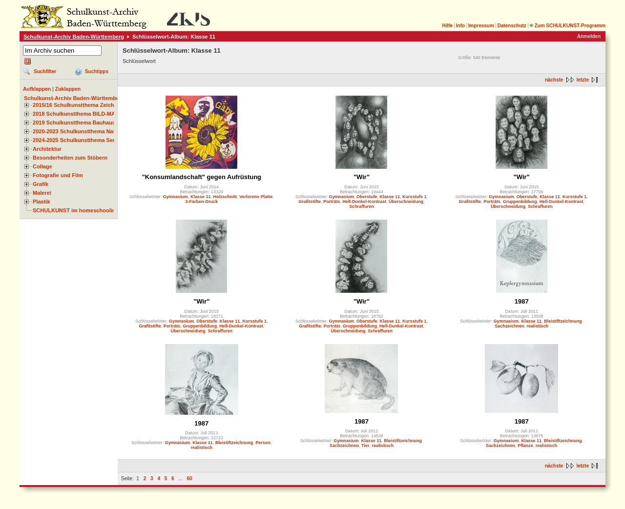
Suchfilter (45, 71)
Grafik (40, 184)
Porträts (331, 201)
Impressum (481, 25)
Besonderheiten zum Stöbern (70, 158)
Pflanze (525, 445)
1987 (522, 301)
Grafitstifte (309, 201)
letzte (582, 79)
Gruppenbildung (520, 201)
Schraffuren (361, 206)
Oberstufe (366, 196)
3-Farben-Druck (202, 201)
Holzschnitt (225, 196)
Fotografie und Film (58, 175)
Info (460, 25)
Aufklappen (37, 89)
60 (189, 478)
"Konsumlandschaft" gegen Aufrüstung (201, 177)
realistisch (537, 326)
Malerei (42, 193)
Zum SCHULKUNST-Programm (567, 25)
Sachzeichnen (509, 326)
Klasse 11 (200, 196)
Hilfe (447, 25)
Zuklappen (68, 89)
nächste (554, 79)
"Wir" (362, 177)
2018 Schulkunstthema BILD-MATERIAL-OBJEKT (95, 114)
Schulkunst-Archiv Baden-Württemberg (73, 37)
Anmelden (589, 36)
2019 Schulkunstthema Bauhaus (74, 122)
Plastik (41, 201)
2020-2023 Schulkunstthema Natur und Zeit (88, 131)
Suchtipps (96, 71)
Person (263, 442)
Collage (42, 166)
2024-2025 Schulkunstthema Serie (76, 140)
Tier (365, 445)
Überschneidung (406, 201)
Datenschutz (511, 25)
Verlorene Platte (255, 196)
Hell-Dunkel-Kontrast (364, 201)
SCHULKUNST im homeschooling (76, 210)
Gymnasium (175, 196)
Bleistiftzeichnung (563, 321)
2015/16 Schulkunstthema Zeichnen (78, 105)
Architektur (47, 149)
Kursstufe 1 (414, 196)
